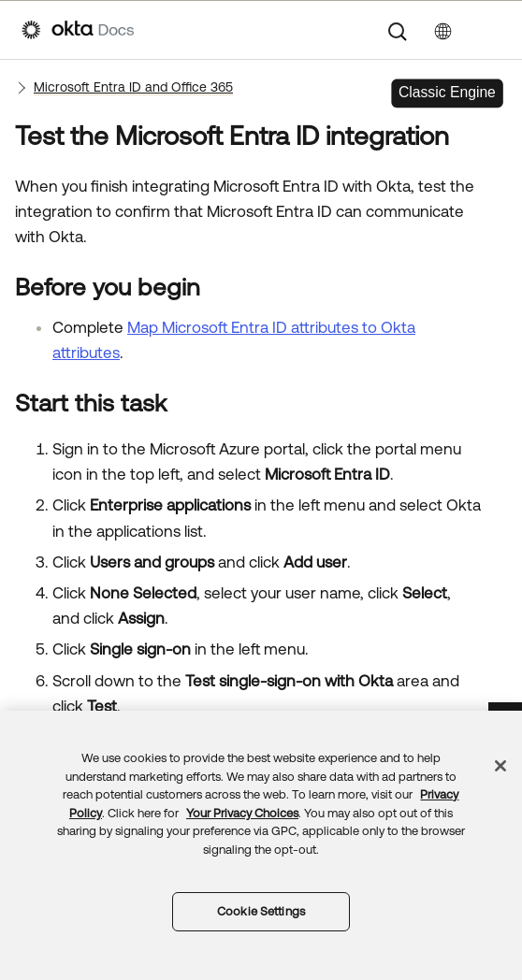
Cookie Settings (261, 911)
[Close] (500, 765)
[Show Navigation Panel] (491, 30)
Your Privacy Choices (242, 813)
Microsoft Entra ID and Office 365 (133, 86)
